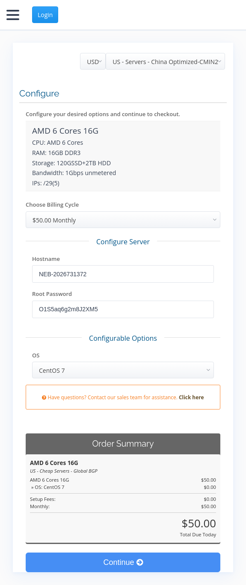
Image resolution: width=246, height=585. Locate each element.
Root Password (52, 294)
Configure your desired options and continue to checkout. (103, 114)
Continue (122, 562)
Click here (191, 397)
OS (35, 355)
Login (45, 15)
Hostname (46, 259)
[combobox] (165, 61)
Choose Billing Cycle (52, 204)
